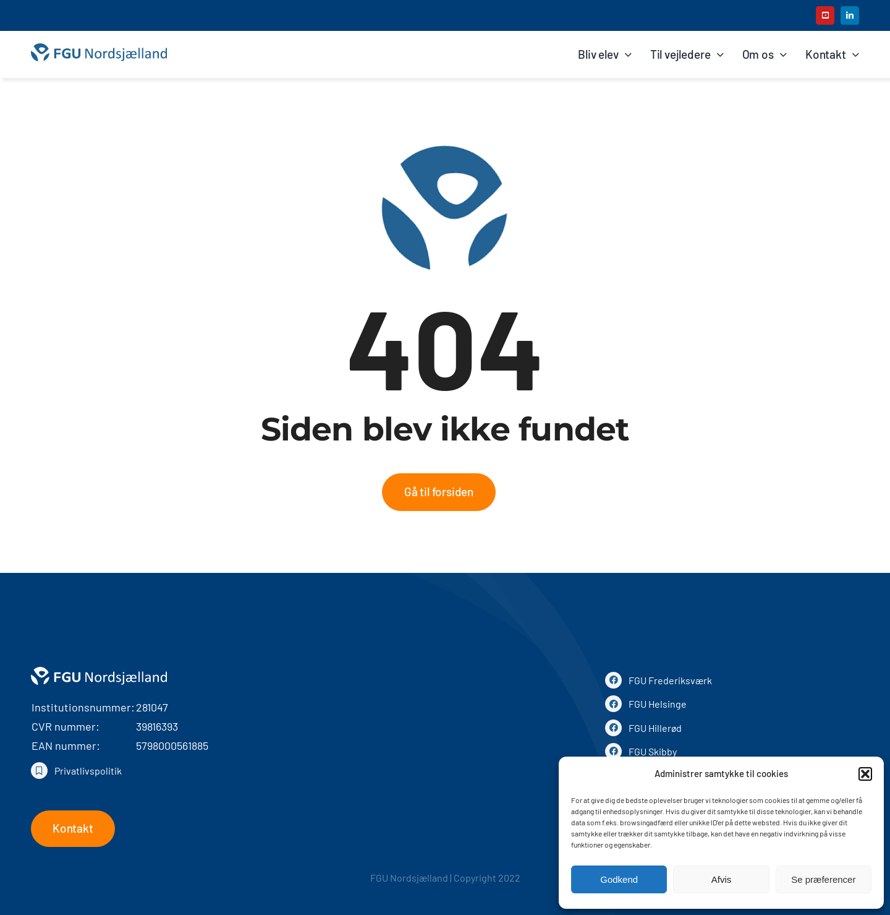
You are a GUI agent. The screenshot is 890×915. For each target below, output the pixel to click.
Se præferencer (823, 879)
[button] (865, 774)
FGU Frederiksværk (670, 680)
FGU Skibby (653, 751)
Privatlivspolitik (88, 770)
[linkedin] (850, 15)
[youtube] (825, 15)
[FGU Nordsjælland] (99, 49)
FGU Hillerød (655, 728)
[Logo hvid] (99, 671)
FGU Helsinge (658, 704)
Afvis (721, 879)
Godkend (619, 879)
